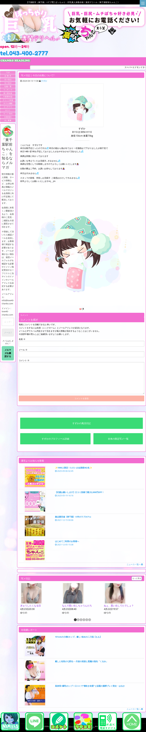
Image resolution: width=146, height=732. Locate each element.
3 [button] (80, 620)
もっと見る (136, 578)
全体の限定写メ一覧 (118, 438)
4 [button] (83, 620)
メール (23, 349)
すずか (44, 80)
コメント (24, 360)
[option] (40, 599)
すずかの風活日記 (81, 423)
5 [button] (86, 620)
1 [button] (75, 620)
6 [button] (89, 620)
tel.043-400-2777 (24, 53)
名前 (22, 339)
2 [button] (78, 620)
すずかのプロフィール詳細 (55, 438)
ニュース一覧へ (135, 564)
